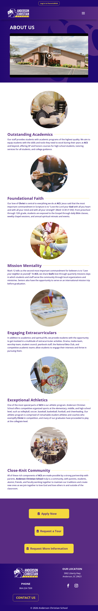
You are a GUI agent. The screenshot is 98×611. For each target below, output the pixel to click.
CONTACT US (25, 597)
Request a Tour (50, 531)
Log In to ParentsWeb (49, 3)
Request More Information (49, 548)
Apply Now (49, 513)
